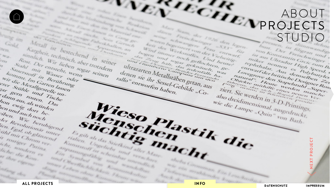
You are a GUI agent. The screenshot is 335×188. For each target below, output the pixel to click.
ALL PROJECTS (37, 184)
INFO (200, 184)
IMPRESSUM (315, 186)
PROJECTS (292, 27)
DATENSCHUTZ (276, 186)
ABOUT (303, 15)
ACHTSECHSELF (16, 16)
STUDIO (301, 39)
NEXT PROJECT (312, 153)
